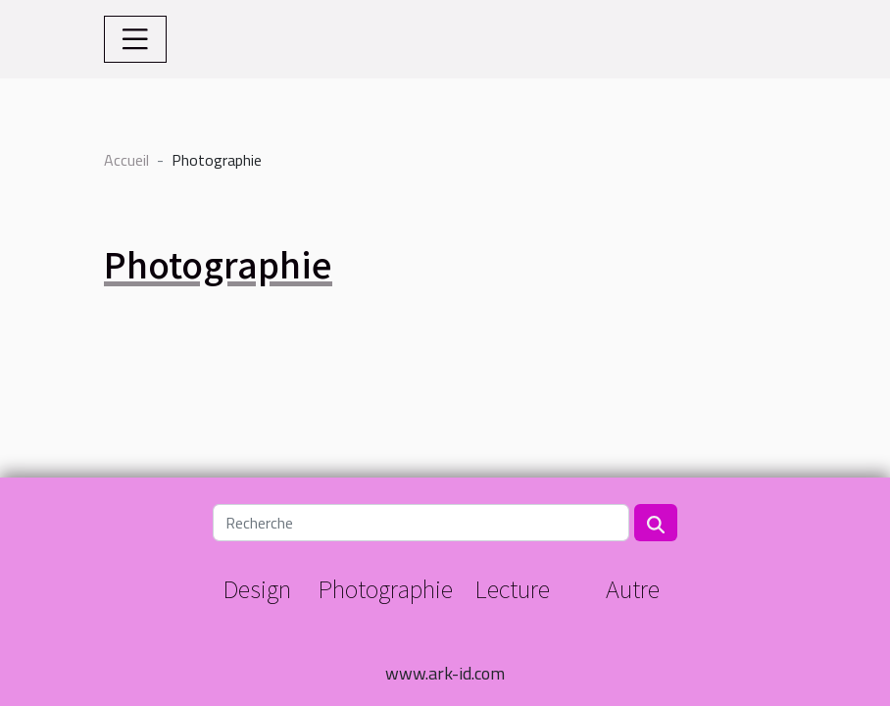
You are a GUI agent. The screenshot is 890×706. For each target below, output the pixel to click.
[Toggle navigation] (135, 39)
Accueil (126, 160)
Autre (633, 588)
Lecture (512, 588)
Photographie (385, 588)
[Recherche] (420, 522)
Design (256, 588)
